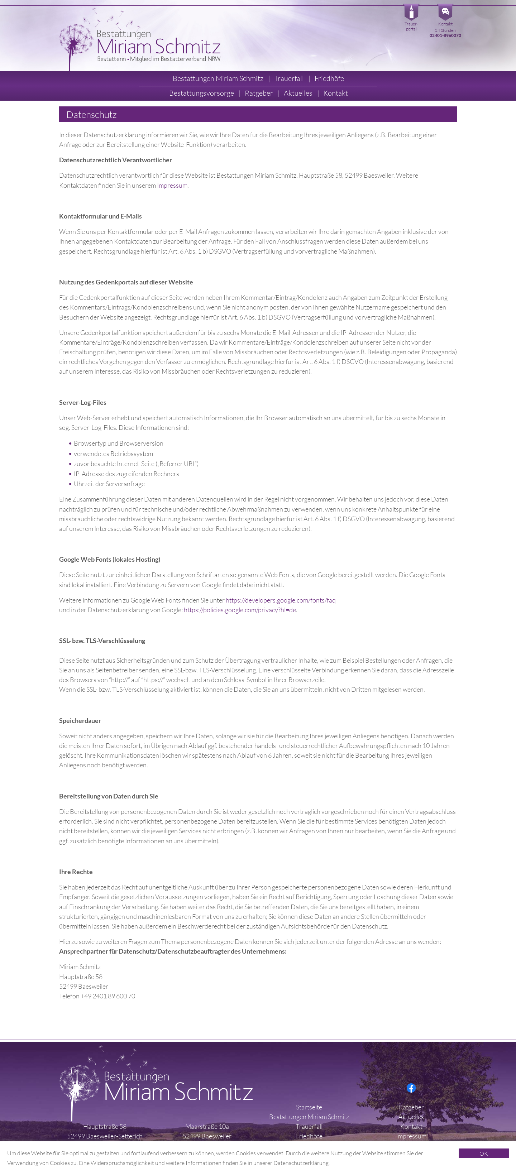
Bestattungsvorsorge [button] (202, 92)
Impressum (172, 185)
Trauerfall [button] (289, 78)
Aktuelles (411, 1117)
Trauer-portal (411, 26)
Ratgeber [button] (259, 92)
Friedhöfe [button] (329, 78)
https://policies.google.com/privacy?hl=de (240, 610)
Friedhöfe (309, 1136)
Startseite (309, 1107)
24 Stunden (445, 33)
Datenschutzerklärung (301, 1162)
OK (483, 1153)
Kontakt (445, 24)
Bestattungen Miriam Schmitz (309, 1117)
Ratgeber (411, 1107)
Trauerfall (309, 1126)
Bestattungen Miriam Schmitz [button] (219, 78)
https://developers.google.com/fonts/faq (281, 600)
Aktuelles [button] (299, 92)
